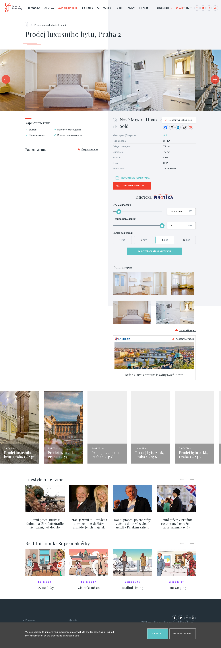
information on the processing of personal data (55, 635)
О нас (119, 8)
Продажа (34, 8)
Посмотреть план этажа (135, 178)
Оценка (107, 8)
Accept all (157, 633)
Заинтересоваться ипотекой (154, 251)
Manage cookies (182, 633)
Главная (28, 23)
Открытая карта (88, 149)
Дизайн (73, 620)
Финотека (87, 8)
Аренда (49, 8)
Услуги (131, 8)
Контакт (143, 8)
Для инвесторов (67, 8)
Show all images (185, 330)
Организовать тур (134, 186)
